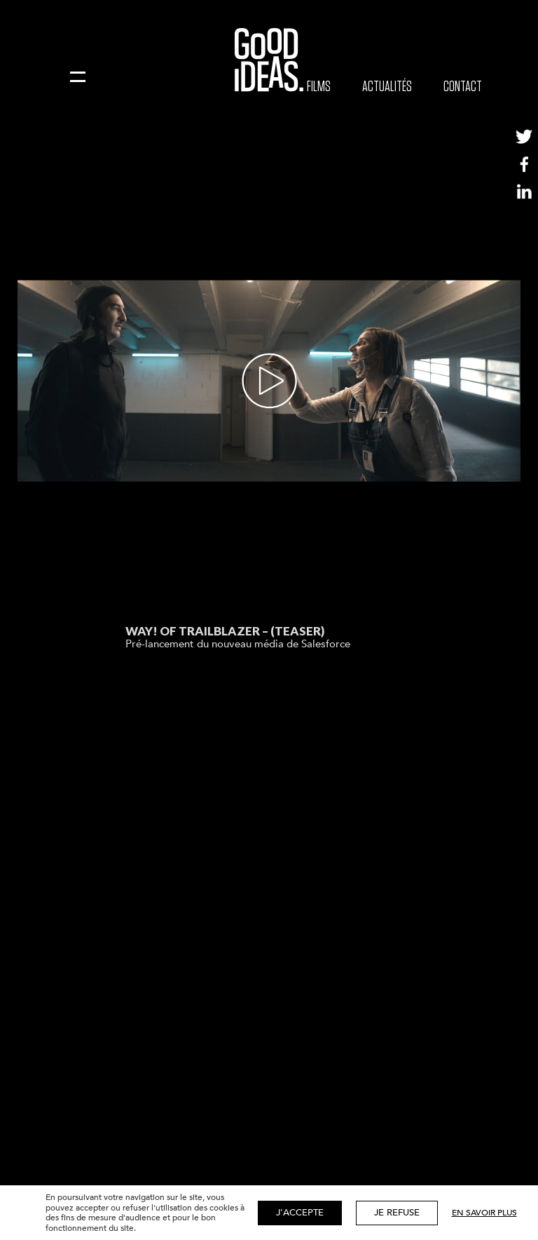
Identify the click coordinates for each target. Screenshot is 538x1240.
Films (319, 86)
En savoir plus (484, 1212)
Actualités (387, 86)
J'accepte (300, 1212)
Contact (462, 86)
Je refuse (397, 1212)
